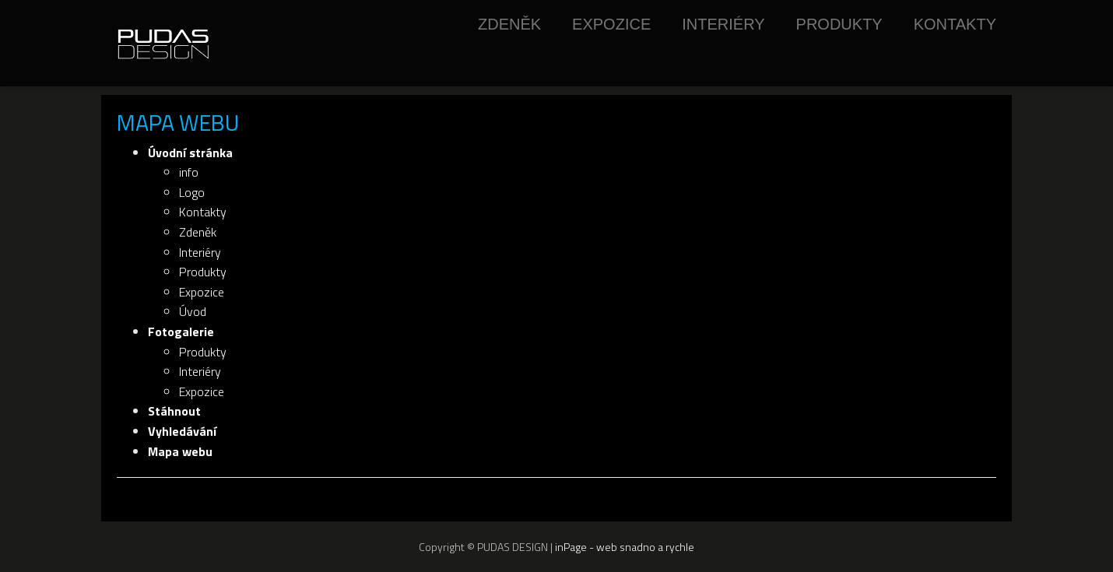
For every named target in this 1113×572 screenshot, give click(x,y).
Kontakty (955, 24)
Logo (192, 192)
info (188, 172)
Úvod (192, 311)
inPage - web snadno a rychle (624, 547)
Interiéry (723, 24)
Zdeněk (509, 24)
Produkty (839, 24)
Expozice (611, 24)
